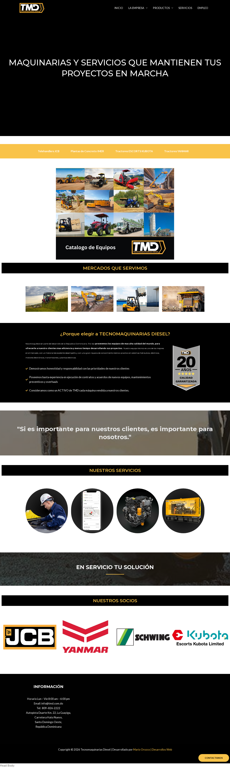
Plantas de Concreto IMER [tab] (89, 151)
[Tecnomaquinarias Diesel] (32, 7)
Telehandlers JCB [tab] (50, 151)
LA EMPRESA (136, 8)
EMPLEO (203, 8)
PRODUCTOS (161, 8)
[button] (5, 637)
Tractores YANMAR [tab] (178, 151)
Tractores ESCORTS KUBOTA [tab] (136, 151)
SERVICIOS (185, 8)
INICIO (118, 8)
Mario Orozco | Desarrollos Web (152, 749)
